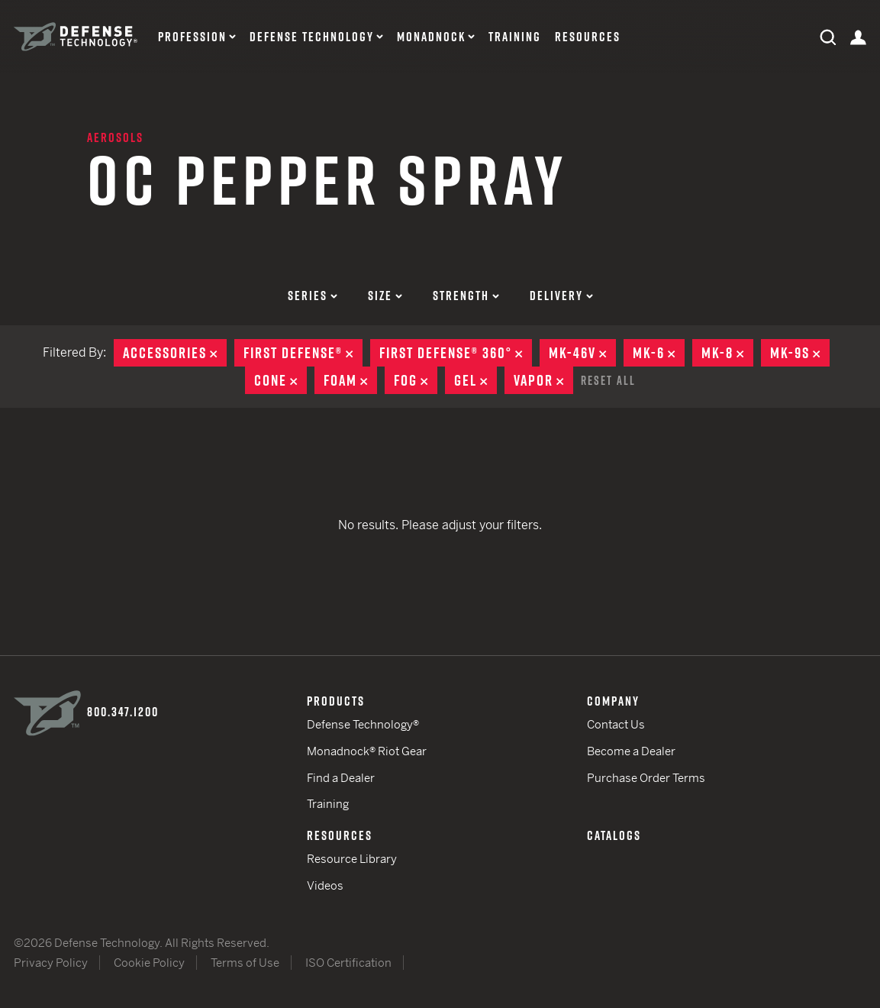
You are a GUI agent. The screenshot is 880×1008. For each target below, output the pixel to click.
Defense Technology (312, 37)
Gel (475, 380)
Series (312, 295)
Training (514, 37)
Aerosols (115, 137)
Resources (588, 37)
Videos (325, 885)
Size (385, 295)
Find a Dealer (341, 778)
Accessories (175, 352)
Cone (280, 380)
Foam (350, 380)
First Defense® (303, 352)
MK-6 (659, 352)
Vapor (543, 380)
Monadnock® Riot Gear (367, 751)
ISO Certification (348, 962)
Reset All (608, 380)
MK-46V (582, 352)
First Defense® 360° (455, 352)
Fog (415, 380)
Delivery (561, 295)
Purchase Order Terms (646, 778)
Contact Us (616, 724)
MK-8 (727, 352)
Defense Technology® (363, 724)
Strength (466, 295)
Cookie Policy (149, 962)
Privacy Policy (51, 962)
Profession (192, 37)
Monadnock (431, 37)
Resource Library (352, 858)
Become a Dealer (631, 751)
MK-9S (800, 352)
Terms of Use (245, 962)
